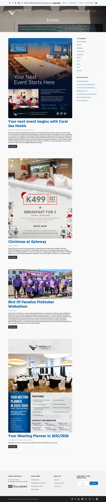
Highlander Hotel (82, 91)
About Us (56, 480)
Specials (15, 251)
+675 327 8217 (14, 480)
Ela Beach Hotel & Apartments (86, 87)
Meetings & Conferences (38, 483)
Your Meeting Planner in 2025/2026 (38, 442)
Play (78, 67)
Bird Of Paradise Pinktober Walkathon (31, 310)
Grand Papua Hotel (82, 81)
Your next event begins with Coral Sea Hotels (38, 124)
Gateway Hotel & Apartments (86, 84)
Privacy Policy (24, 499)
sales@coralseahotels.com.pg (19, 481)
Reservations (35, 489)
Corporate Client (59, 483)
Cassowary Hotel (82, 100)
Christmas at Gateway (27, 248)
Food (78, 61)
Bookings (11, 130)
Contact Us (57, 486)
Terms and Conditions (33, 499)
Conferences (18, 130)
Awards (79, 45)
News (14, 316)
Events (32, 130)
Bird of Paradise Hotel (83, 97)
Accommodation (82, 41)
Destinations (35, 480)
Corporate (26, 130)
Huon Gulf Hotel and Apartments (87, 94)
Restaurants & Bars (37, 486)
